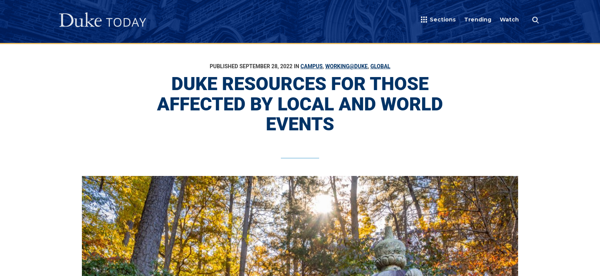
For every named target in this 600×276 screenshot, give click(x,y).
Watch (509, 19)
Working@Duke (346, 66)
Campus (311, 66)
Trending (477, 19)
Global (380, 66)
